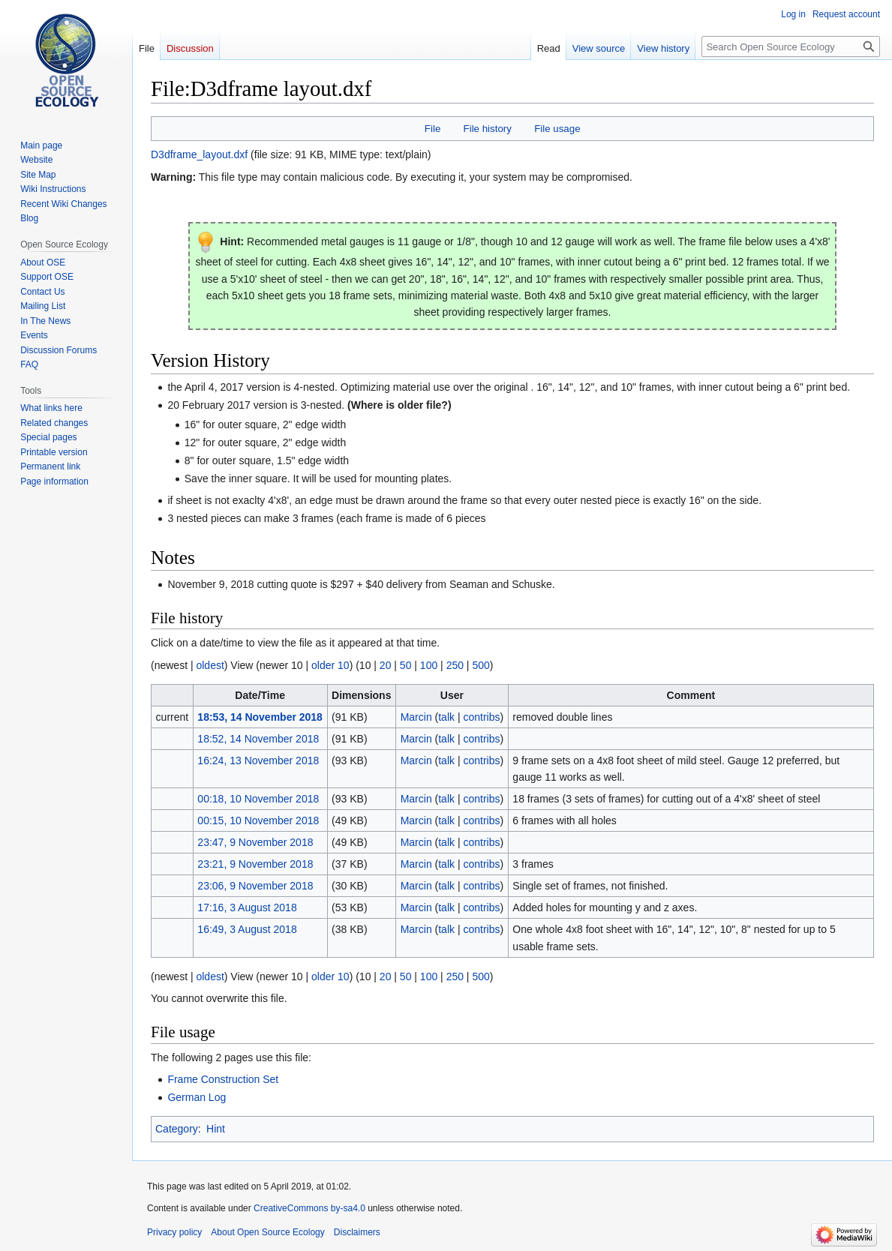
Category (176, 1129)
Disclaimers (357, 1232)
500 (480, 665)
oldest (210, 665)
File (432, 128)
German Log (196, 1097)
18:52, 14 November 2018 (258, 739)
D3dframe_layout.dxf (199, 154)
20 (386, 665)
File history (488, 128)
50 (406, 665)
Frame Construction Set (222, 1079)
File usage (557, 128)
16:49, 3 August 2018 (246, 929)
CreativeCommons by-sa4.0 (309, 1208)
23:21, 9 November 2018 (255, 864)
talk (446, 717)
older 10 (330, 665)
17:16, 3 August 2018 (246, 908)
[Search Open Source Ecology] (790, 46)
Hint (215, 1129)
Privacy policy (174, 1232)
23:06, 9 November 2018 (255, 886)
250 (455, 665)
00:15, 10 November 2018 (258, 820)
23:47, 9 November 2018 (255, 842)
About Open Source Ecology (267, 1232)
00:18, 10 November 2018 (258, 799)
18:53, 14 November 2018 (260, 717)
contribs (481, 717)
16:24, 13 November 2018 (258, 760)
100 (428, 665)
